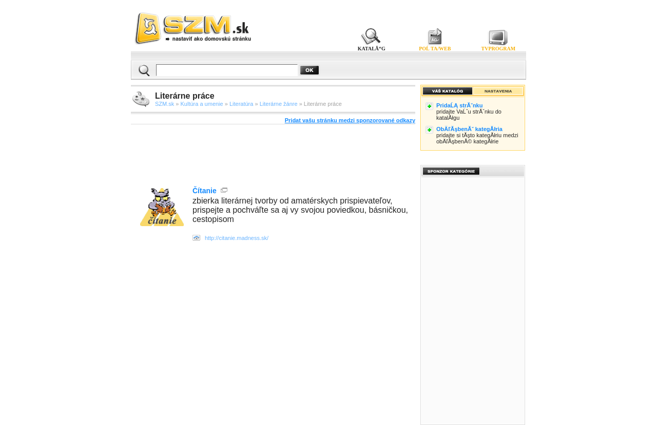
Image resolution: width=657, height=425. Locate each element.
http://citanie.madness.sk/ (236, 238)
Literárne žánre (279, 104)
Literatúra (241, 104)
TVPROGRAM (498, 48)
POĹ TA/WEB (435, 48)
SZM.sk (164, 104)
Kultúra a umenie (202, 104)
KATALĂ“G (371, 48)
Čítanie (204, 191)
